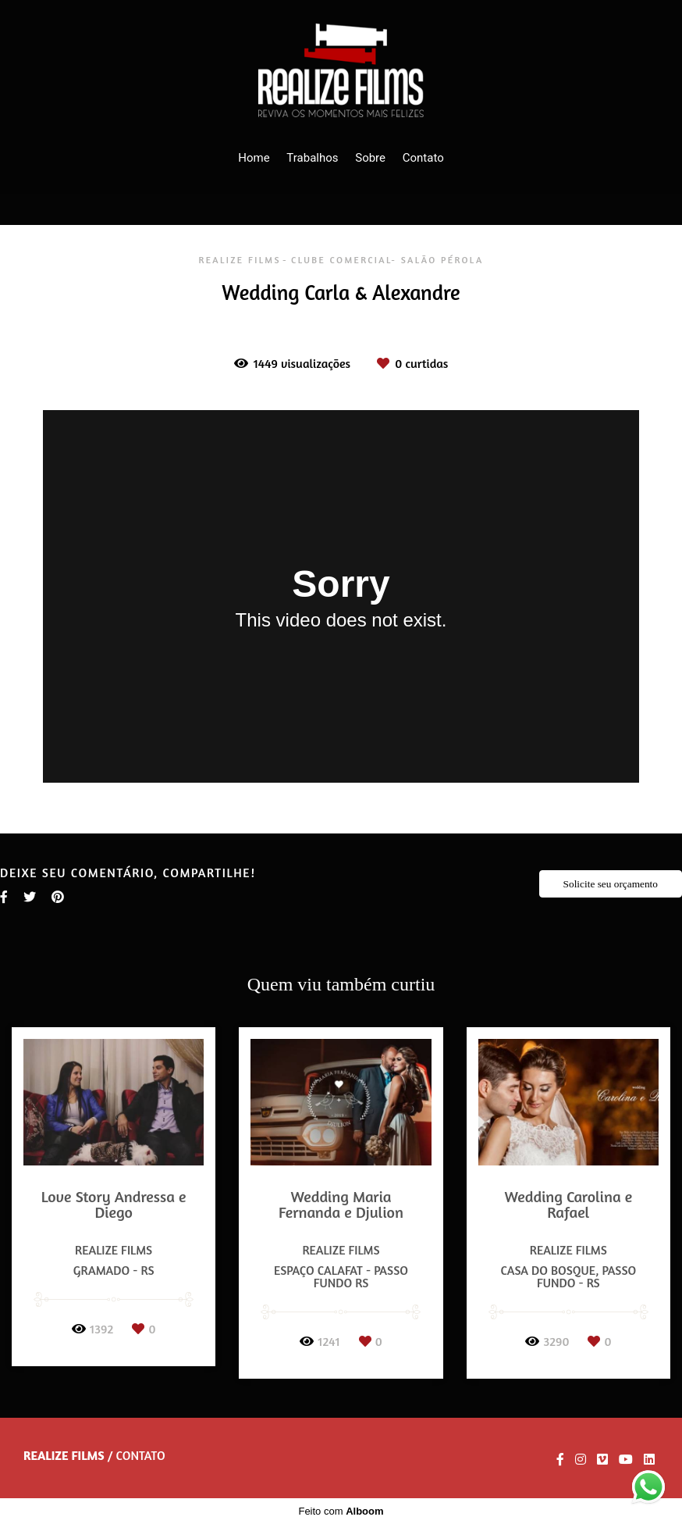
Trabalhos (312, 158)
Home (253, 158)
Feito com (340, 1511)
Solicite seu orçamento (610, 884)
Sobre (370, 158)
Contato (423, 158)
